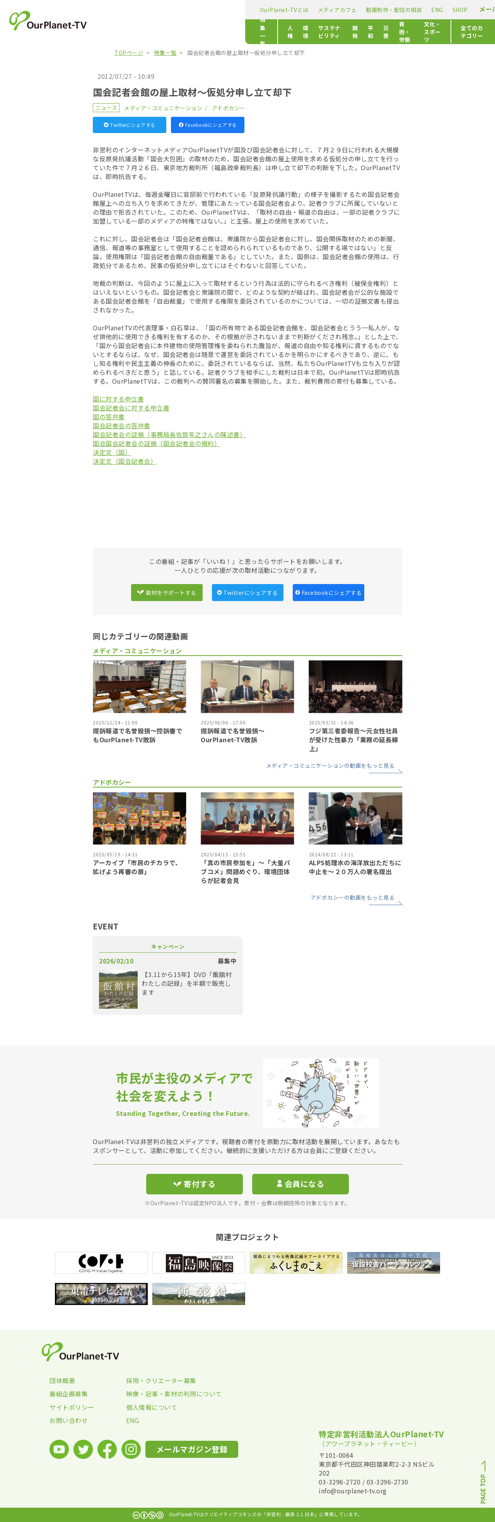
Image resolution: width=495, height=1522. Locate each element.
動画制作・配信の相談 (248, 10)
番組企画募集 (69, 1393)
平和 (276, 32)
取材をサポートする (166, 592)
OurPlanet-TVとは (138, 10)
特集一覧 (125, 32)
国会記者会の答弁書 (121, 425)
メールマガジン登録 (362, 9)
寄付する (420, 8)
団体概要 (62, 1380)
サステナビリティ (218, 32)
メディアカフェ (191, 10)
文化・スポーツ (369, 32)
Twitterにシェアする (129, 124)
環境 (181, 32)
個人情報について (151, 1407)
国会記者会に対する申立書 (131, 407)
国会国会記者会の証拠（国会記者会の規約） (156, 443)
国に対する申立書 (118, 398)
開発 (255, 32)
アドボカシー (229, 108)
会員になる (300, 1183)
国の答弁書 (109, 416)
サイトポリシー (72, 1407)
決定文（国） (112, 452)
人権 (161, 32)
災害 (296, 32)
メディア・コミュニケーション (163, 108)
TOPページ (128, 52)
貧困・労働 (326, 32)
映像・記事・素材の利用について (164, 1393)
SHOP (313, 10)
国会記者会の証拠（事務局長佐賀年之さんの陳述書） (169, 434)
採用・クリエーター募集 (161, 1380)
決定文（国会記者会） (125, 461)
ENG (291, 10)
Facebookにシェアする (208, 124)
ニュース (106, 107)
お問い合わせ (69, 1420)
